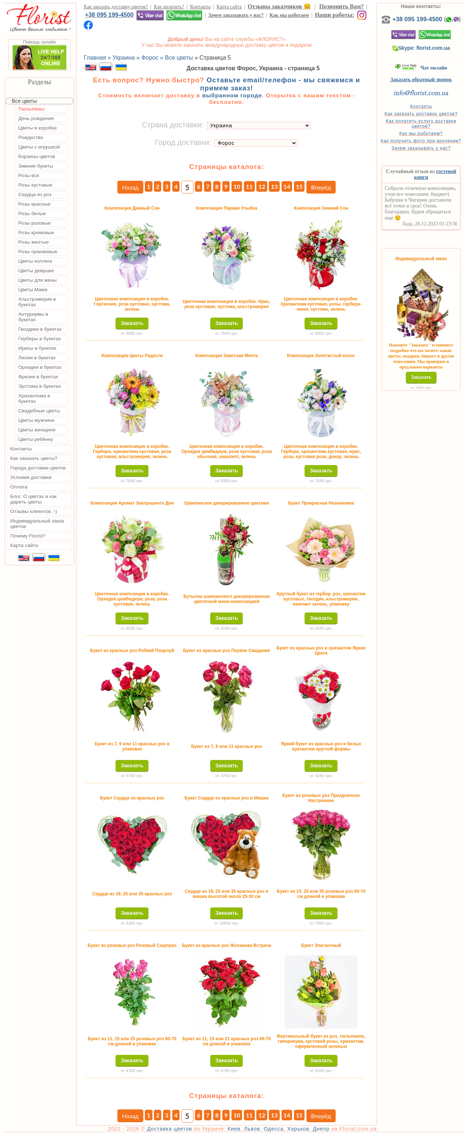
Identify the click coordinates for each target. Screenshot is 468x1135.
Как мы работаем (289, 15)
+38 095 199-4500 (109, 14)
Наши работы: (334, 14)
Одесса (273, 1129)
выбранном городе (232, 95)
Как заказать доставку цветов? (116, 7)
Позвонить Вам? (341, 6)
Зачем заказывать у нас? (236, 15)
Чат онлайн (421, 68)
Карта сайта (229, 7)
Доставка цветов (169, 1129)
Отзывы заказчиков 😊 (279, 6)
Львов (252, 1129)
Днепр (321, 1129)
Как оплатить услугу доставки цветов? (421, 124)
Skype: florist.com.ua (421, 48)
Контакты (200, 7)
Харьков (298, 1129)
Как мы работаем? (421, 133)
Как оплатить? (169, 7)
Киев (234, 1129)
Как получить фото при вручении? (421, 140)
